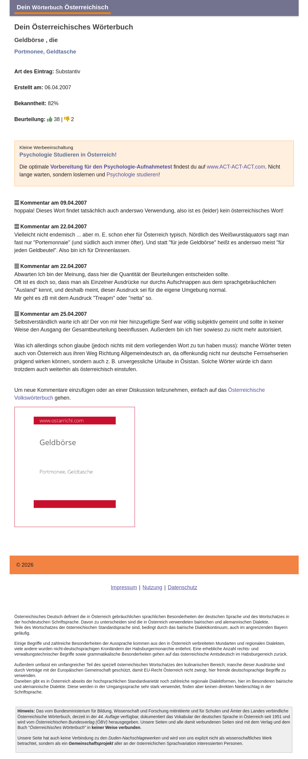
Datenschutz (182, 587)
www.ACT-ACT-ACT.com (236, 167)
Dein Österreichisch (62, 7)
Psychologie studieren (132, 175)
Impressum (124, 587)
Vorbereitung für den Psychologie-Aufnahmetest (111, 167)
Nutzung (152, 587)
